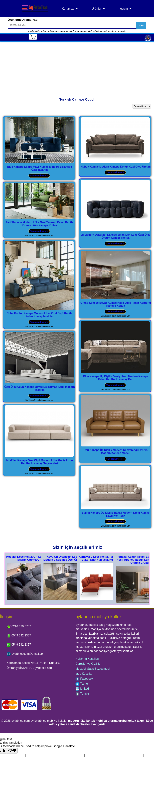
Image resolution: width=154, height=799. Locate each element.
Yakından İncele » (39, 175)
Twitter (82, 683)
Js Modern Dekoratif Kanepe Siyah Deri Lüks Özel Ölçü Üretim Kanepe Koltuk (116, 236)
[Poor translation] (12, 750)
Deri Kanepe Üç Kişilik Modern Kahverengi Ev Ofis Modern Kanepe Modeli (116, 451)
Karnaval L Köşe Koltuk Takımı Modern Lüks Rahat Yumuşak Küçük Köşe (103, 558)
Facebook (84, 678)
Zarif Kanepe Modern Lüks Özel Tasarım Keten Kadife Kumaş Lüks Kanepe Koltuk (39, 224)
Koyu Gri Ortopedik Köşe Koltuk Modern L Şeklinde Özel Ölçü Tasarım (67, 558)
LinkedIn (83, 688)
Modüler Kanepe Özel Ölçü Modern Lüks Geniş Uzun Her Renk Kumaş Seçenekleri (39, 462)
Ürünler (96, 8)
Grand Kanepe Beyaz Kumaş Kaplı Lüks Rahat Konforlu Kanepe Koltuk (115, 304)
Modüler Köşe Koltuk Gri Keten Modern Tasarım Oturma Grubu (31, 558)
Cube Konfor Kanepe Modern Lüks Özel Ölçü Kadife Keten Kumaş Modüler (39, 315)
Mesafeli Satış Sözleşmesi (92, 668)
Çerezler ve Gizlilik (87, 663)
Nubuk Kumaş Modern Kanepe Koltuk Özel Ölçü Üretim (116, 166)
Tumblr (82, 693)
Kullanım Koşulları (87, 658)
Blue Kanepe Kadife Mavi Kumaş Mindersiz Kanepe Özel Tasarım (39, 168)
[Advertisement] (77, 66)
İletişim (123, 8)
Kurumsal (68, 8)
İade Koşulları (84, 673)
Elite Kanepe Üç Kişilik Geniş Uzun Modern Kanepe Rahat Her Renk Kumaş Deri (115, 378)
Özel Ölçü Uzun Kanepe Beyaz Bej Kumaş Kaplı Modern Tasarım (39, 388)
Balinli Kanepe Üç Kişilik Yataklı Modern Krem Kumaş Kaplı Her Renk (116, 514)
